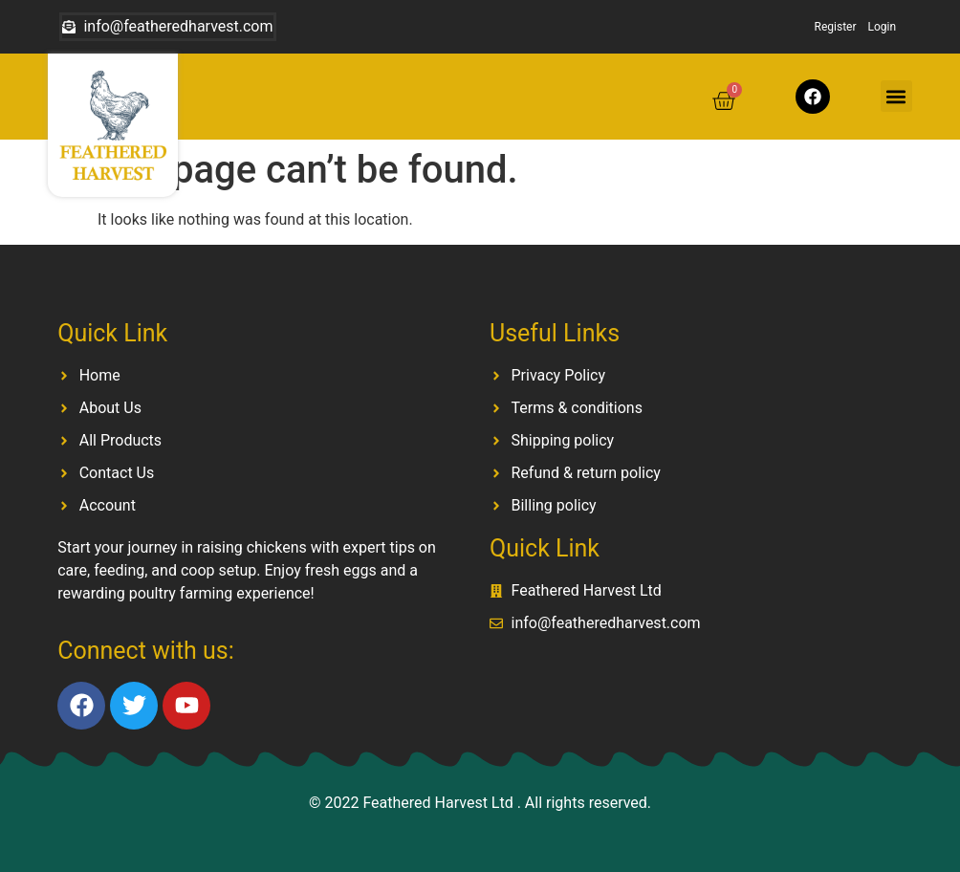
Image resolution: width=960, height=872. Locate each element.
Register (836, 26)
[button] (896, 96)
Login (882, 26)
